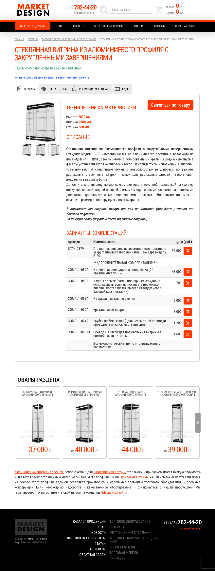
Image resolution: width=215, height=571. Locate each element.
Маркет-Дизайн (113, 492)
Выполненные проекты (109, 26)
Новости (78, 26)
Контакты (159, 26)
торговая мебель (124, 553)
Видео (126, 89)
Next (198, 423)
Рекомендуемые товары (95, 89)
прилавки (118, 558)
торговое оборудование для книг (134, 540)
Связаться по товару (170, 105)
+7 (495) (79, 8)
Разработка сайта (24, 542)
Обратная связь (185, 26)
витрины (117, 527)
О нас (59, 26)
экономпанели (122, 547)
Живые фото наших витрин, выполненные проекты (52, 77)
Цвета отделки (58, 89)
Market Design (38, 10)
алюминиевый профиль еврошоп (39, 472)
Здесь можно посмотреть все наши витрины (48, 68)
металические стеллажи (130, 532)
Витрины (33, 39)
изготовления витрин (109, 472)
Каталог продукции (32, 26)
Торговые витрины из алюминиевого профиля (69, 39)
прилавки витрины (135, 477)
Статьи (138, 26)
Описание (30, 89)
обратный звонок (84, 13)
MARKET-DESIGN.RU (37, 539)
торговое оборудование (130, 521)
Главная (19, 39)
